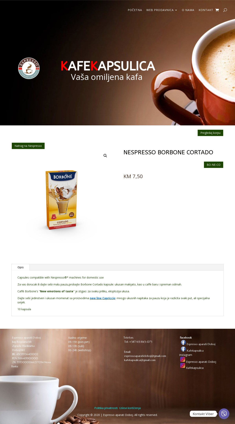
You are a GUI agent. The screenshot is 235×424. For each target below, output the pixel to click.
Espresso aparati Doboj (197, 344)
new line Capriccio (102, 298)
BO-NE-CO (213, 165)
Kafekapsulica (191, 350)
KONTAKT (206, 10)
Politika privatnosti (106, 408)
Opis (20, 267)
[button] (105, 155)
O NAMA (188, 10)
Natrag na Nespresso (28, 146)
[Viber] (224, 413)
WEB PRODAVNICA (160, 10)
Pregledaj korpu (210, 133)
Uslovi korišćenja (129, 408)
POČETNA (135, 10)
